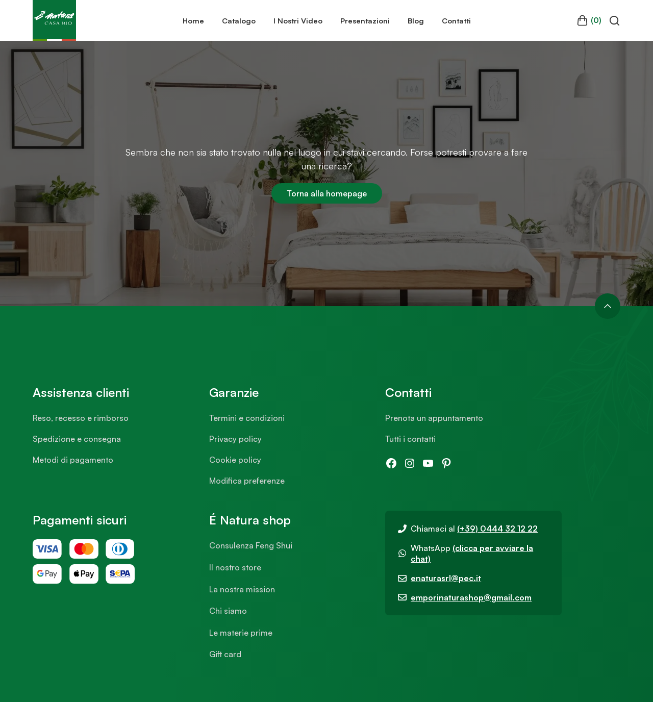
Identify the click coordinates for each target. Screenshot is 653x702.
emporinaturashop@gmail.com (471, 597)
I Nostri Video (297, 20)
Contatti (456, 20)
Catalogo (239, 20)
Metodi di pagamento (73, 460)
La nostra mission (242, 589)
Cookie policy (235, 460)
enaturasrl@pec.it (446, 578)
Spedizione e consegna (77, 439)
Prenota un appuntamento (434, 418)
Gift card (225, 654)
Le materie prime (240, 633)
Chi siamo (228, 611)
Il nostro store (235, 567)
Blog (416, 20)
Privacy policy (235, 439)
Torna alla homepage (327, 193)
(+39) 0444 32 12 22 (497, 528)
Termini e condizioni (247, 418)
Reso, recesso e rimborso (81, 418)
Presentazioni (365, 20)
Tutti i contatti (410, 439)
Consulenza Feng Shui (250, 545)
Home (193, 20)
